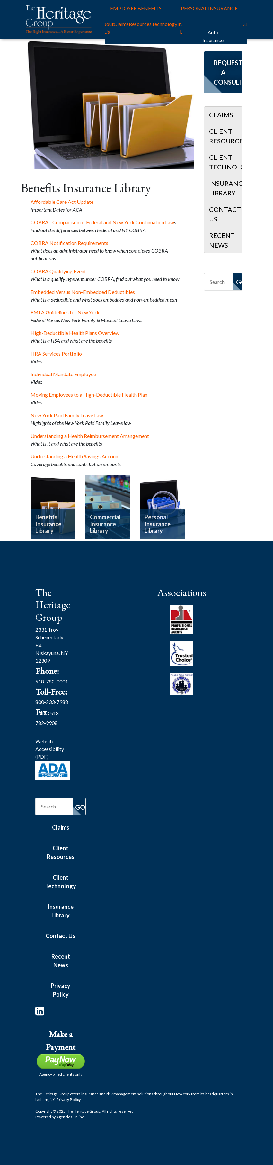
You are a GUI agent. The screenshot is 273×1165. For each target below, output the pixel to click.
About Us (107, 28)
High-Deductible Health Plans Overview (75, 333)
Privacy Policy (60, 990)
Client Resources (225, 136)
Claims (121, 24)
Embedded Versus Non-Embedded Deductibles (83, 292)
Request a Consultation (228, 72)
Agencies (70, 1117)
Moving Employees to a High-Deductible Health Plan (89, 395)
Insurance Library (225, 188)
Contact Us (225, 214)
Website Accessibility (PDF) (49, 749)
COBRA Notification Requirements (69, 243)
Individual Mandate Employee (63, 374)
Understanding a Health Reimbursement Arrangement (90, 436)
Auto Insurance (213, 36)
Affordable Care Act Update (62, 202)
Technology (164, 24)
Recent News (222, 240)
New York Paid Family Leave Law (67, 415)
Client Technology (225, 162)
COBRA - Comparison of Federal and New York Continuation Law (102, 222)
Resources (140, 24)
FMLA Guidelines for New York (65, 312)
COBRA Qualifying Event (58, 271)
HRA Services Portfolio (56, 353)
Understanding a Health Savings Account (75, 456)
